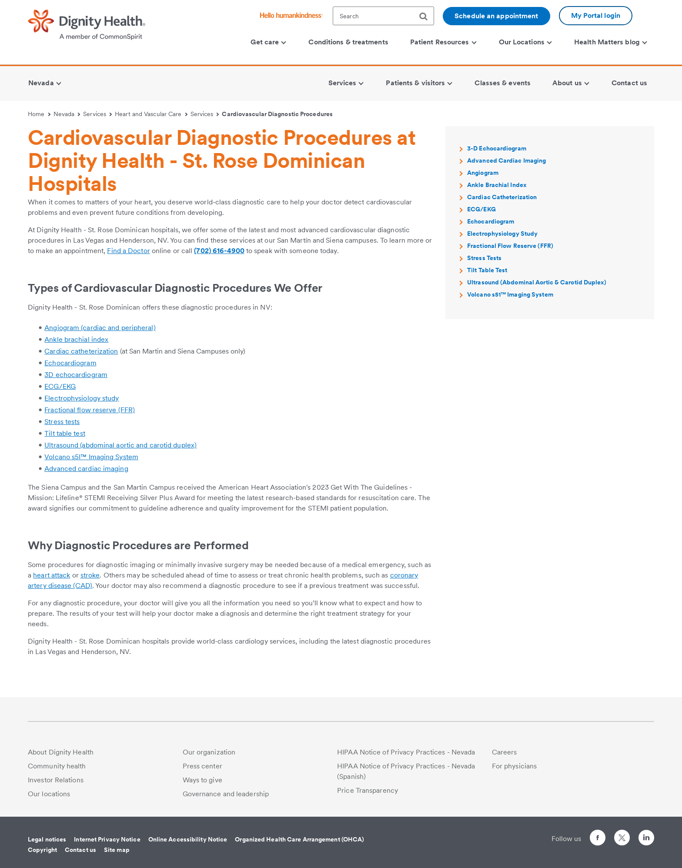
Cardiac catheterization (81, 351)
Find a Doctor (128, 251)
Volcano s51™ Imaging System (510, 294)
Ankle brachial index (76, 339)
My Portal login (596, 15)
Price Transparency (367, 790)
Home (39, 113)
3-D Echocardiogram (496, 148)
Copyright (42, 849)
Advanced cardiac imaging (86, 468)
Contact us (80, 849)
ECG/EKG (60, 386)
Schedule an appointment (496, 16)
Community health (57, 766)
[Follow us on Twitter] (622, 834)
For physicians (514, 766)
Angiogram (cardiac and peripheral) (99, 328)
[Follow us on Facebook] (597, 839)
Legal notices (47, 839)
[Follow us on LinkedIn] (646, 839)
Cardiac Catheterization (502, 197)
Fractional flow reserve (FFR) (89, 410)
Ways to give (202, 780)
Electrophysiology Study (502, 233)
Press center (202, 766)
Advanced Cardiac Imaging (506, 160)
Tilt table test (64, 433)
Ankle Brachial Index (496, 184)
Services (97, 113)
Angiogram (482, 172)
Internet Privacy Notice (107, 839)
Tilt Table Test (487, 270)
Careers (504, 752)
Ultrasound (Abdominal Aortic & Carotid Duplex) (536, 282)
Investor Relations (56, 780)
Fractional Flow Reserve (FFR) (510, 245)
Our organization (209, 752)
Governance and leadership (226, 794)
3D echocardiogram (75, 375)
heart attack (51, 575)
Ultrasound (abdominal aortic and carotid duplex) (120, 445)
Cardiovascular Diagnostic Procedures (277, 113)
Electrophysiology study (81, 398)
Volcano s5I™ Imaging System (91, 457)
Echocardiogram (70, 363)
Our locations (49, 794)
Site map (117, 849)
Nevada (66, 113)
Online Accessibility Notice (187, 839)
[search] (426, 16)
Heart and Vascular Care (151, 113)
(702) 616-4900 (219, 251)
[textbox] (383, 16)
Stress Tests (484, 257)
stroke (90, 575)
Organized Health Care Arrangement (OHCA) (299, 839)
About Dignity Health (61, 752)
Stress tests (62, 421)
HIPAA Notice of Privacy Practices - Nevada (406, 752)
